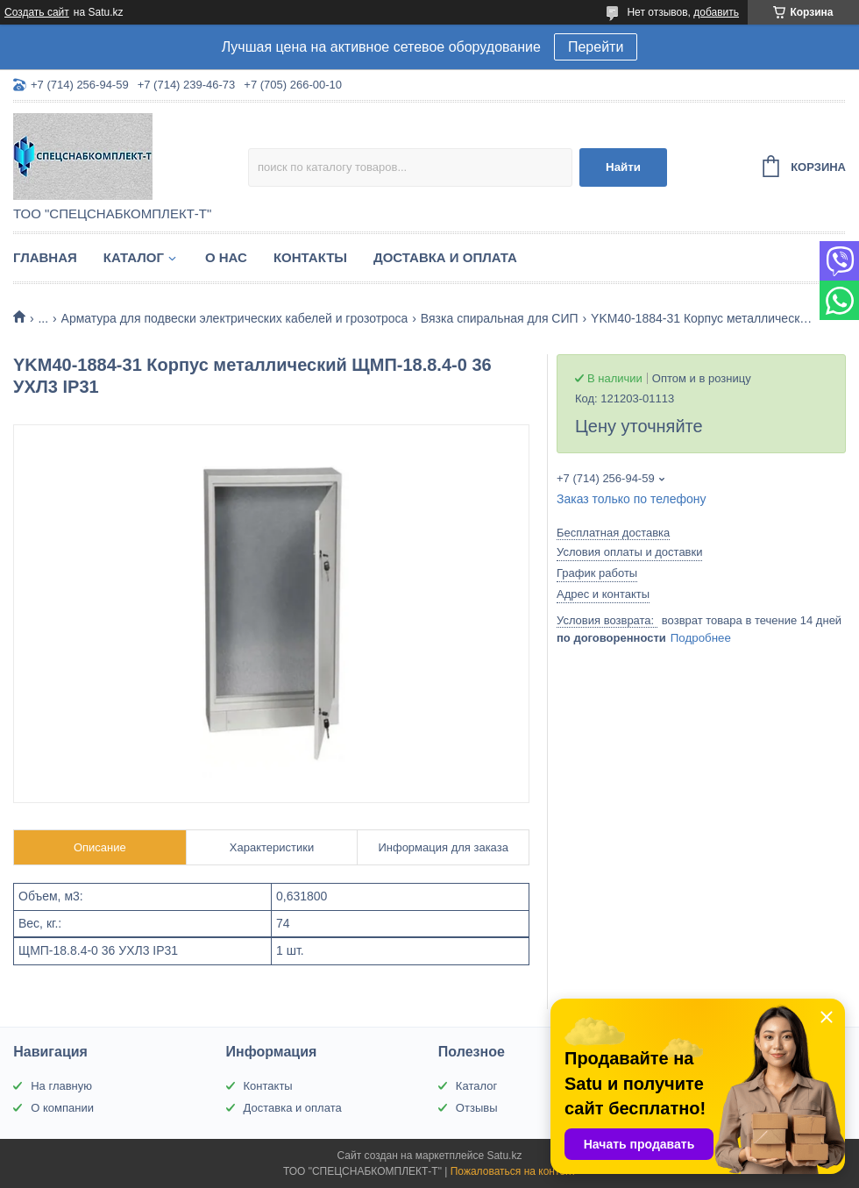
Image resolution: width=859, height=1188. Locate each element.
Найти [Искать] (623, 167)
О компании (62, 1107)
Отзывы (477, 1107)
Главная (45, 257)
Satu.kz (504, 1155)
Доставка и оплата (445, 257)
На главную (61, 1085)
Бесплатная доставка (613, 532)
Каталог (133, 257)
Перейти (595, 46)
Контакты (310, 257)
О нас (226, 257)
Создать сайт (36, 12)
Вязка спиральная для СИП (500, 318)
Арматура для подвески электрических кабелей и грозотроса (234, 318)
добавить (716, 12)
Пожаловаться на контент (513, 1171)
